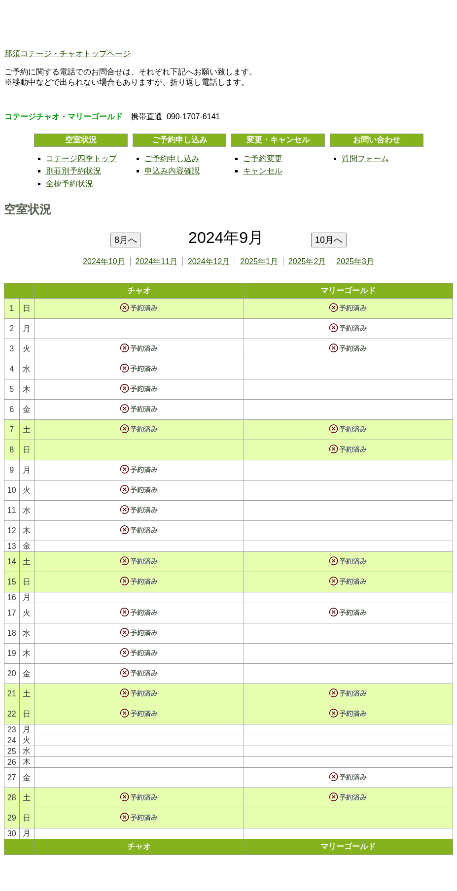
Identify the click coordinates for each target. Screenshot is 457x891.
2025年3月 (355, 261)
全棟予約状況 (69, 183)
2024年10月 (104, 261)
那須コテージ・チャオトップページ (67, 53)
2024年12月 (209, 261)
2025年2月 (307, 261)
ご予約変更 (262, 158)
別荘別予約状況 (73, 171)
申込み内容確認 (172, 171)
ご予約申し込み (172, 158)
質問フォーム (365, 158)
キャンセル (262, 171)
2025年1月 (259, 261)
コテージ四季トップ (81, 158)
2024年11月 (156, 261)
